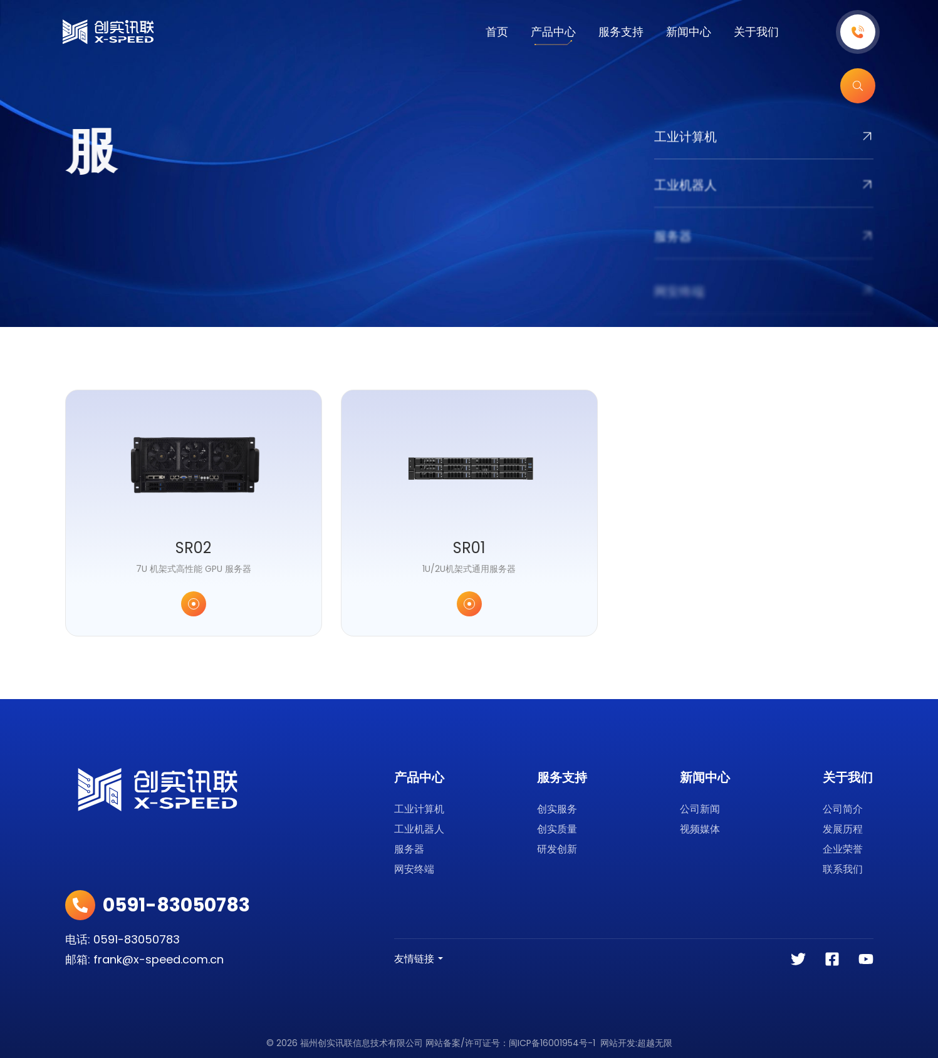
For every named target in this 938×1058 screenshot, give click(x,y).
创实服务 (557, 809)
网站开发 (617, 1043)
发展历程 (843, 829)
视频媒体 (700, 829)
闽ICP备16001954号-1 (552, 1043)
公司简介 (843, 809)
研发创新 (557, 849)
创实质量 (557, 829)
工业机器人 (419, 829)
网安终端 (414, 869)
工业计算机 (419, 809)
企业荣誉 (843, 849)
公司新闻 (700, 809)
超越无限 (654, 1043)
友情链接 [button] (414, 959)
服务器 (409, 849)
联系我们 (843, 869)
